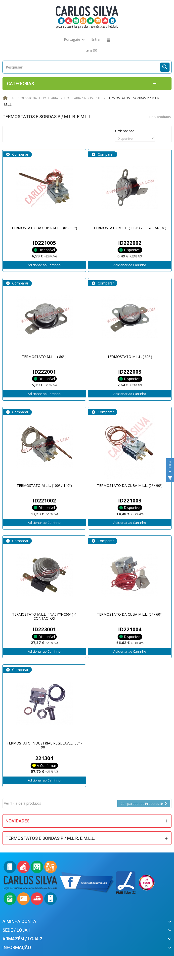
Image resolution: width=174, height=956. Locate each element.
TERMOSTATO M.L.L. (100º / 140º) (44, 485)
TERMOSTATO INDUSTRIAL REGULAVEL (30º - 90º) (44, 745)
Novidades (17, 820)
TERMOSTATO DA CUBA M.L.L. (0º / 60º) (130, 614)
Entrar (96, 39)
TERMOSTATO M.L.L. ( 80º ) (44, 356)
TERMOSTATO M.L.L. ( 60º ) (129, 356)
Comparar (19, 154)
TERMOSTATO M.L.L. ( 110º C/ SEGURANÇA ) (129, 227)
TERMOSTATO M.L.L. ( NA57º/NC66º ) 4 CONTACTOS (44, 616)
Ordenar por (124, 131)
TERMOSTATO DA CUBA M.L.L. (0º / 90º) (44, 227)
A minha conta (19, 921)
